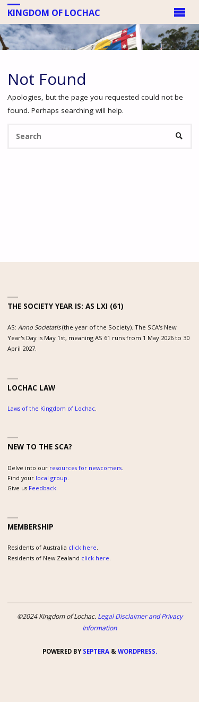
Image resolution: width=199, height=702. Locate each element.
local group (51, 478)
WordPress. (137, 651)
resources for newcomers (85, 468)
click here (82, 547)
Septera (95, 651)
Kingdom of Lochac (53, 12)
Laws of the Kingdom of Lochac (51, 408)
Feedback (42, 488)
